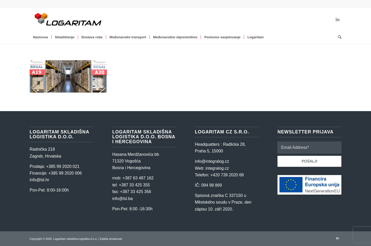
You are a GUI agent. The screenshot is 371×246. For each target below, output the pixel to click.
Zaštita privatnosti (111, 238)
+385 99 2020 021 (62, 166)
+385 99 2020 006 (65, 173)
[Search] (338, 37)
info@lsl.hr (39, 180)
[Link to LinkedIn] (337, 19)
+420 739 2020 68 (227, 175)
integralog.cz (217, 168)
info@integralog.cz (212, 161)
